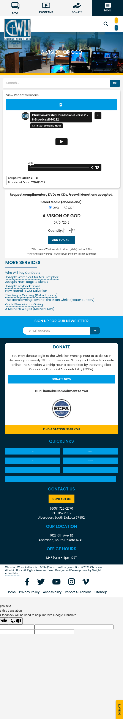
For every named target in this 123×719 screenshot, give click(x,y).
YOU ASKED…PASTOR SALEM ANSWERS (90, 475)
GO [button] (109, 84)
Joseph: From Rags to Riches (26, 285)
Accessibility (52, 621)
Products (32, 476)
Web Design (56, 599)
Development (79, 599)
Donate (119, 705)
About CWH (32, 460)
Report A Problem (78, 621)
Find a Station (106, 20)
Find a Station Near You (61, 435)
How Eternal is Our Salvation (26, 294)
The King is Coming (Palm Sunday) (31, 299)
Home (11, 621)
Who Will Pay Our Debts (22, 276)
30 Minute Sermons (32, 491)
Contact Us (61, 528)
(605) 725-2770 (61, 538)
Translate (106, 28)
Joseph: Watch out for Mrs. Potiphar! (32, 281)
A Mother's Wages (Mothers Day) (29, 312)
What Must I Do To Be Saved (90, 460)
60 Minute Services (90, 491)
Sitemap (101, 621)
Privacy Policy (29, 621)
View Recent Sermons (22, 96)
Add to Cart (61, 242)
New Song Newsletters (61, 505)
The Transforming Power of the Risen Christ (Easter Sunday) (50, 303)
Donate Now (61, 383)
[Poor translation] (16, 650)
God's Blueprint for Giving (24, 308)
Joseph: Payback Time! (22, 290)
